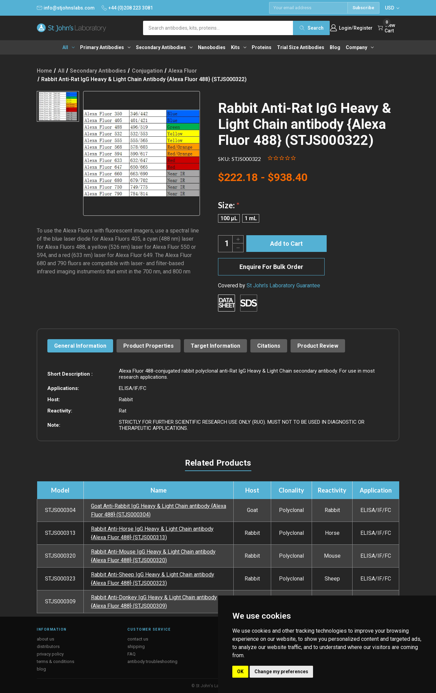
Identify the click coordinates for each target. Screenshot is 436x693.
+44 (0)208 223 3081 (127, 8)
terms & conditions (55, 661)
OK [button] (240, 671)
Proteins (261, 47)
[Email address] (308, 8)
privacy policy (50, 654)
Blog (335, 47)
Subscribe (363, 7)
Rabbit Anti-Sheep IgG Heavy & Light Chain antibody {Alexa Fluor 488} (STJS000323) (152, 578)
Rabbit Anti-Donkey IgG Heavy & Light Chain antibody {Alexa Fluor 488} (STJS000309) (154, 601)
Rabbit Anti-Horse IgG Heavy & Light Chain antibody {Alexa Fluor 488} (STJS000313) (152, 533)
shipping (136, 646)
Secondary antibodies (164, 47)
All (68, 47)
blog (41, 669)
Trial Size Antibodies (300, 47)
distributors (48, 646)
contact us (137, 639)
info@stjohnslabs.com (66, 8)
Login (345, 28)
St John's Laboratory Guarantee (283, 285)
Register (363, 28)
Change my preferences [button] (281, 671)
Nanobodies (211, 47)
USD (392, 8)
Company (360, 47)
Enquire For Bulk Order (271, 266)
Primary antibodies (105, 47)
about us (45, 639)
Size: (228, 205)
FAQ (131, 654)
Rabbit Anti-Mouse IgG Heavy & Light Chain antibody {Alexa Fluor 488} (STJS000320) (153, 555)
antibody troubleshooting (152, 661)
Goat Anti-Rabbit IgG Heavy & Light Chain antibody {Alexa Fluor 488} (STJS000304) (158, 510)
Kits (238, 47)
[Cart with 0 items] (388, 27)
